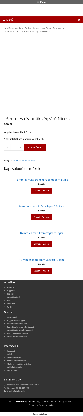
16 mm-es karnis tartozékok (24, 160)
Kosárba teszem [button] (42, 190)
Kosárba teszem (35, 147)
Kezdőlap (8, 28)
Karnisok (19, 28)
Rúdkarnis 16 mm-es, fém (37, 28)
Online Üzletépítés (46, 405)
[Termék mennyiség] (14, 147)
